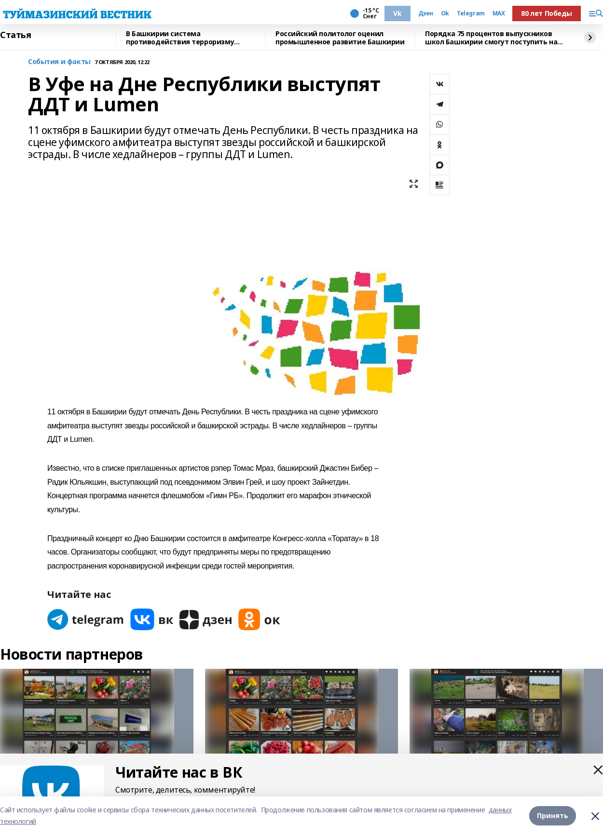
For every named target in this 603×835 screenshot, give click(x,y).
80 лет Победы (546, 13)
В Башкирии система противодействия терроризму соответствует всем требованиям (186, 38)
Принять (552, 815)
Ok (445, 13)
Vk (397, 13)
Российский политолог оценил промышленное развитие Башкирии (339, 38)
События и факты (59, 62)
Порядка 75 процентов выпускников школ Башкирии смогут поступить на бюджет (491, 38)
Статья (15, 35)
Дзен (425, 13)
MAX (499, 13)
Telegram (471, 13)
